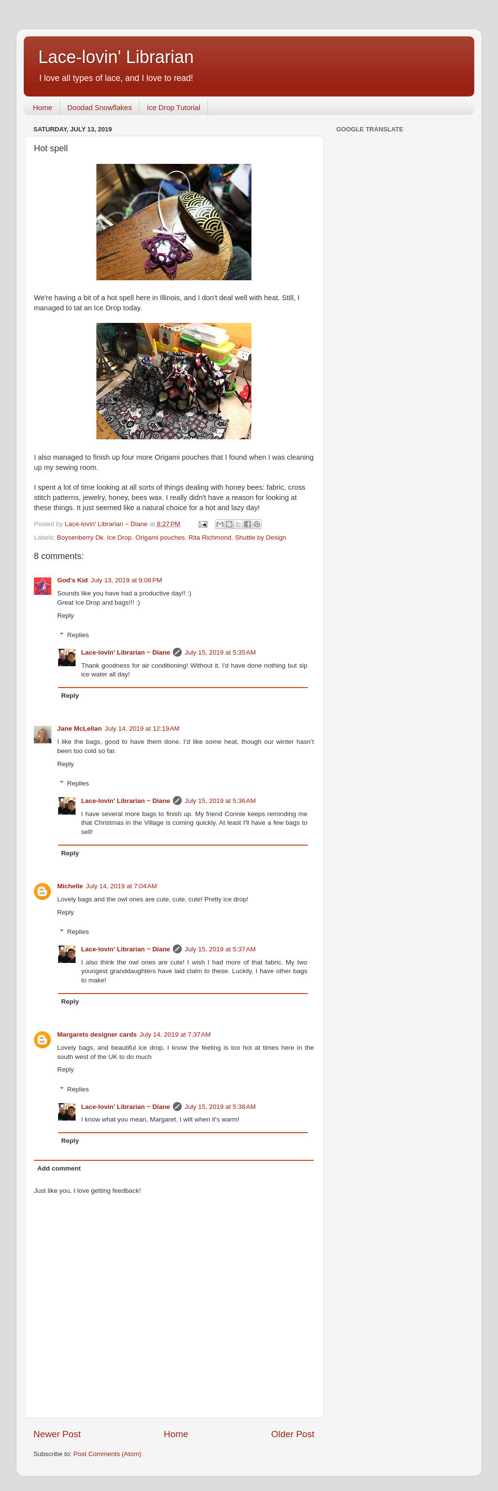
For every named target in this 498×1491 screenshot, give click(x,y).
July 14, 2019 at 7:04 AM (121, 886)
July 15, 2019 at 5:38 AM (220, 1106)
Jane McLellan (79, 728)
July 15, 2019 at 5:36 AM (220, 800)
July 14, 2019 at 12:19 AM (142, 728)
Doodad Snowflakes (99, 107)
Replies (78, 635)
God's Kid (72, 580)
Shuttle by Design (260, 537)
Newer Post (57, 1434)
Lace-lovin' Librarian (116, 57)
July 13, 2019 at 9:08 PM (126, 580)
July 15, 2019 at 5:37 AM (220, 949)
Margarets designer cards (97, 1034)
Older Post (292, 1434)
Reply (65, 615)
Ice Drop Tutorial (173, 107)
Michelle (70, 886)
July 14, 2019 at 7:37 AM (175, 1034)
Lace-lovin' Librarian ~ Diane (126, 652)
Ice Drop (119, 537)
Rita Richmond (210, 537)
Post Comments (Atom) (107, 1454)
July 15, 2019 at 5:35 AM (220, 652)
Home (42, 107)
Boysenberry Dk (80, 537)
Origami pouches (160, 537)
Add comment (59, 1168)
